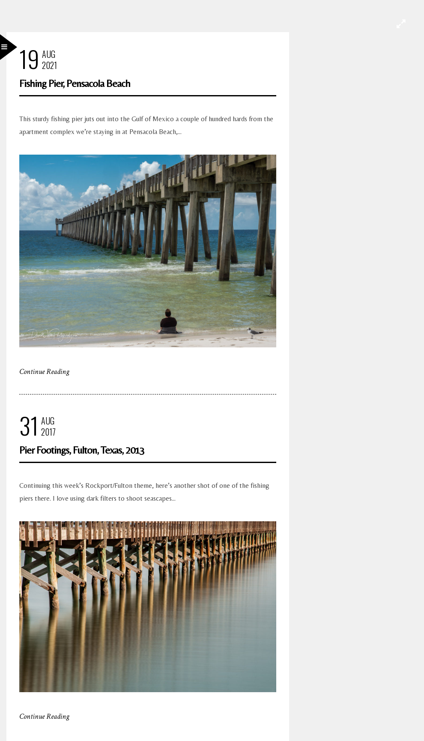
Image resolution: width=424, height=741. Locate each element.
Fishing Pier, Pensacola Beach (74, 83)
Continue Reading (44, 371)
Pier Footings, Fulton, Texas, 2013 (81, 450)
